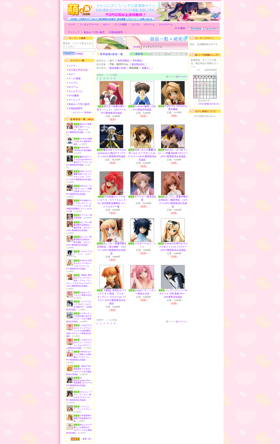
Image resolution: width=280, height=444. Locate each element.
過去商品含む (138, 64)
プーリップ (73, 32)
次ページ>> (182, 76)
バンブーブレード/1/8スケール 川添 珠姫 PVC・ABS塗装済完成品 (173, 293)
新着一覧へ (87, 439)
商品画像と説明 (117, 68)
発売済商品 (123, 60)
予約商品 (137, 60)
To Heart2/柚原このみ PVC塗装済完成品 (83, 141)
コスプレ (135, 24)
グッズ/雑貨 (120, 24)
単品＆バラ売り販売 (94, 32)
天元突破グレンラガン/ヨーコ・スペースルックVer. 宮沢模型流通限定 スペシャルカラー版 (79, 205)
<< (198, 70)
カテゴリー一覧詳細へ (82, 112)
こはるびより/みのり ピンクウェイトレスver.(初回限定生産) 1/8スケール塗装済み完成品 (79, 330)
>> (215, 73)
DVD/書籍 (180, 28)
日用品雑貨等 (116, 32)
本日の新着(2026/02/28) (209, 104)
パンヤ (71, 24)
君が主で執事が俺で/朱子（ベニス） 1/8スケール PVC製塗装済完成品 (111, 109)
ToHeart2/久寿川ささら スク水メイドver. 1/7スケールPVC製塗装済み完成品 (173, 246)
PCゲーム (150, 24)
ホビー (106, 24)
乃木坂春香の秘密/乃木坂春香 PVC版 (83, 418)
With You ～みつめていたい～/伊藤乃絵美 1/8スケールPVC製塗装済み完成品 (173, 153)
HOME (136, 46)
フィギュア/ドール (89, 24)
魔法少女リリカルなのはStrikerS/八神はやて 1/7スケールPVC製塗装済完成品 (111, 153)
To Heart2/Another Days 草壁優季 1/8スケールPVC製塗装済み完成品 (79, 381)
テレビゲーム (166, 24)
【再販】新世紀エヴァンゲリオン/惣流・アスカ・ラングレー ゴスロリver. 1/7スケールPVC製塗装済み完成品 (79, 280)
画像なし (146, 68)
